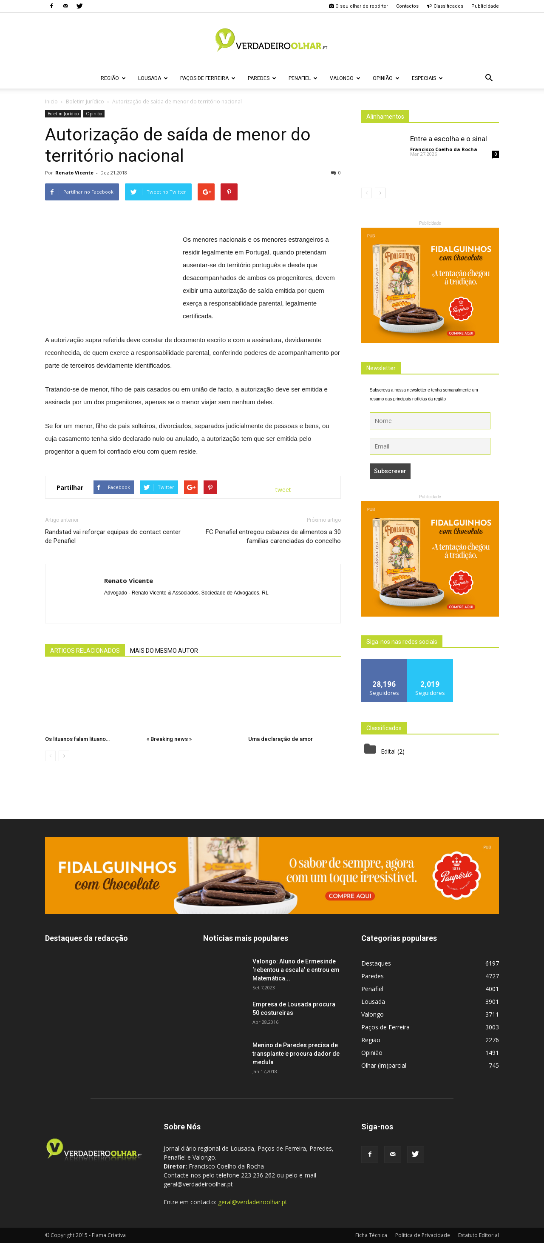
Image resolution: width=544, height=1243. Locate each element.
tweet (283, 490)
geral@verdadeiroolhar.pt (252, 1202)
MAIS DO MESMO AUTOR (164, 650)
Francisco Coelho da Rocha (443, 149)
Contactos (407, 6)
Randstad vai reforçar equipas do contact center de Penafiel (113, 536)
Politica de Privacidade (422, 1235)
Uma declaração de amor (280, 739)
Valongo (345, 78)
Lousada (153, 78)
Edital (388, 751)
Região (113, 78)
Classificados (445, 6)
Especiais (427, 78)
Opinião (386, 78)
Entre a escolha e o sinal (448, 138)
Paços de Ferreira (207, 78)
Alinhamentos (385, 116)
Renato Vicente (74, 172)
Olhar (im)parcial (383, 1065)
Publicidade (485, 6)
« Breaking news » (169, 739)
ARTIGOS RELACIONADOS (85, 650)
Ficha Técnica (371, 1235)
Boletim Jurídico (63, 114)
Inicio (51, 101)
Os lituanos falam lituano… (77, 739)
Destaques (376, 963)
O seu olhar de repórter (358, 6)
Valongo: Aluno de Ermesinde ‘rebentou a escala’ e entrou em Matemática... (296, 970)
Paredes (262, 78)
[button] (489, 78)
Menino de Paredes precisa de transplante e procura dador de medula (296, 1054)
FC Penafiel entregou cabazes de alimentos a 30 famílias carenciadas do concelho (273, 536)
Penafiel (303, 78)
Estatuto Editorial (478, 1235)
